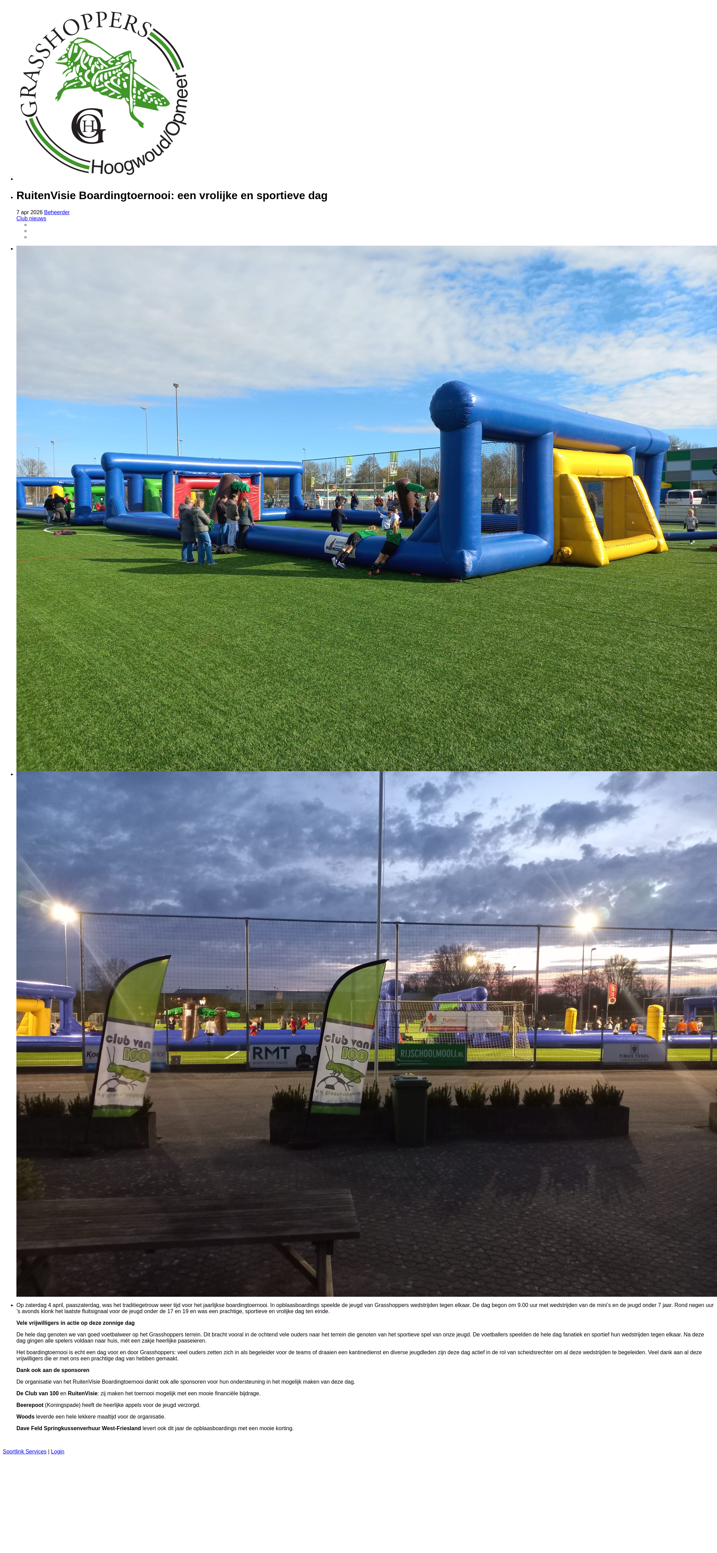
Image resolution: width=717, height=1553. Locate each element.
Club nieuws (31, 218)
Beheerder (57, 212)
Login (57, 1451)
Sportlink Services (25, 1451)
